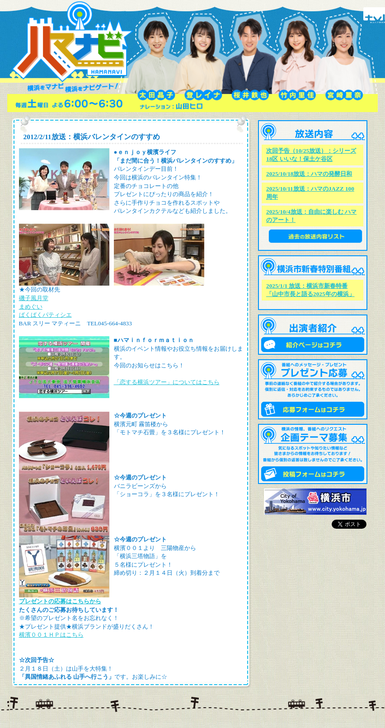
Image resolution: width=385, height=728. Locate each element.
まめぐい (30, 306)
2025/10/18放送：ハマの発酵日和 (309, 173)
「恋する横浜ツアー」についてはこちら (167, 382)
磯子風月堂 (33, 298)
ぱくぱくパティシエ (45, 314)
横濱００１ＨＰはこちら (51, 634)
